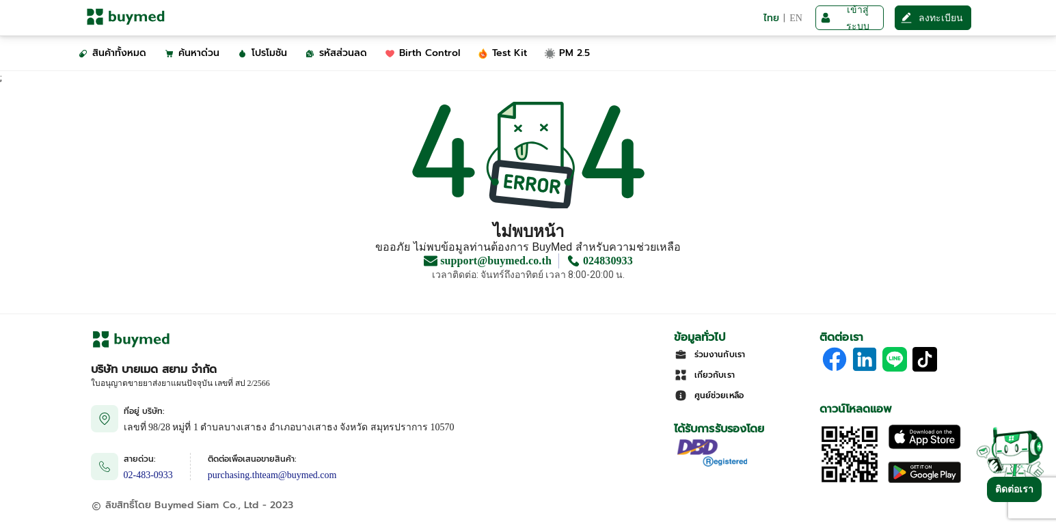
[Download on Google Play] (924, 480)
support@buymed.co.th (496, 261)
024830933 (608, 261)
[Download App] (850, 480)
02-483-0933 (148, 475)
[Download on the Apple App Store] (924, 446)
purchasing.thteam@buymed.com (272, 475)
